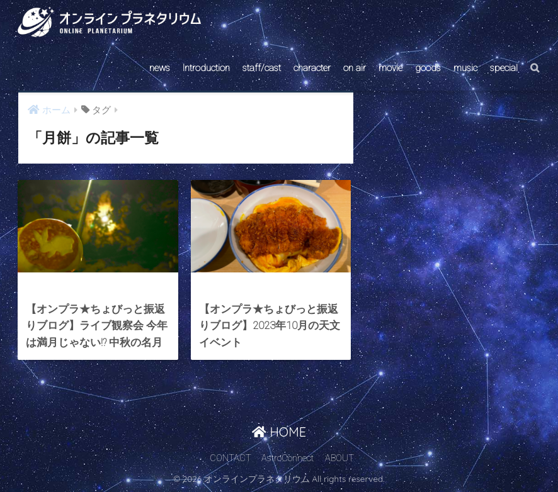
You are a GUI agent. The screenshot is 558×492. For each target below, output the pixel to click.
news (159, 68)
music (465, 68)
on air (354, 68)
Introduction (206, 68)
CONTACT (230, 458)
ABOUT (339, 458)
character (312, 68)
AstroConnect (287, 458)
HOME (279, 432)
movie (390, 68)
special (504, 68)
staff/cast (261, 68)
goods (428, 68)
